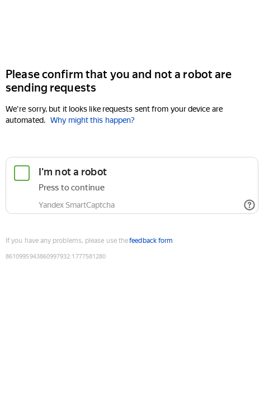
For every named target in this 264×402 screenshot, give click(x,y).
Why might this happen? (92, 120)
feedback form (151, 241)
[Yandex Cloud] (132, 32)
